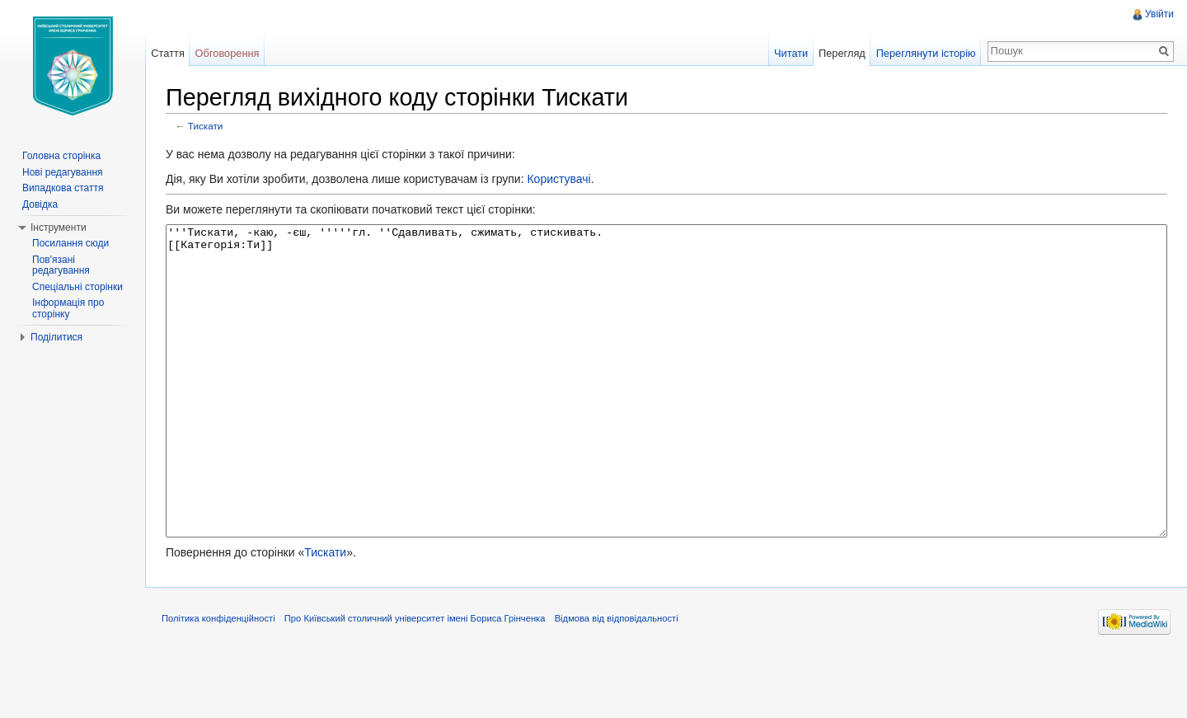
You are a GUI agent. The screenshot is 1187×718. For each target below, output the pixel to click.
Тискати (205, 125)
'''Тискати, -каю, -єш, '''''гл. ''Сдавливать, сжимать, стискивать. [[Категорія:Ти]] (666, 411)
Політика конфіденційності (218, 680)
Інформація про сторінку (68, 308)
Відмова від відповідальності (616, 680)
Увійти (1159, 14)
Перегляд (842, 53)
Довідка (40, 204)
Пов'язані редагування (61, 265)
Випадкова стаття (62, 188)
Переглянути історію (926, 53)
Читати (791, 53)
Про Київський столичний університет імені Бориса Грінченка (415, 680)
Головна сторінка (61, 156)
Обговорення (227, 53)
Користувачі (558, 178)
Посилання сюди (70, 243)
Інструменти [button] (58, 227)
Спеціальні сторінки (77, 287)
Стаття (167, 53)
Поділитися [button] (56, 337)
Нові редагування (62, 172)
